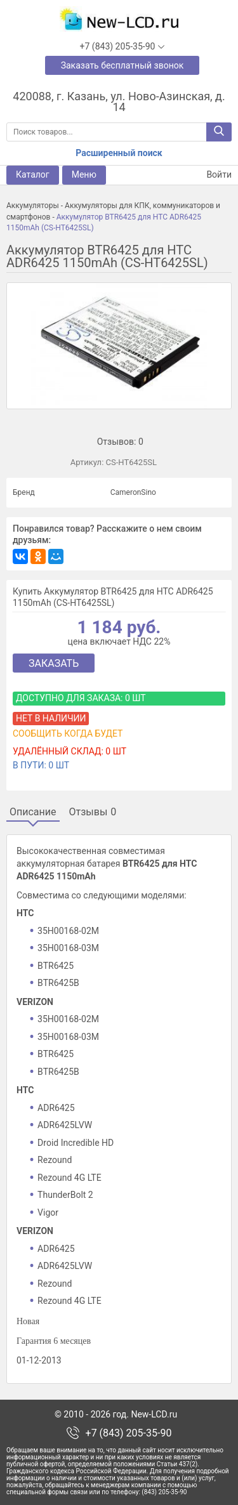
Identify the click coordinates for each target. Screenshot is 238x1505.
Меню (84, 174)
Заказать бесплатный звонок (122, 65)
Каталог (33, 174)
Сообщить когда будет (67, 733)
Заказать (54, 663)
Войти (211, 174)
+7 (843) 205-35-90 (129, 1433)
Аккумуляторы (32, 205)
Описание (33, 812)
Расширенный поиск (119, 153)
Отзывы (93, 812)
